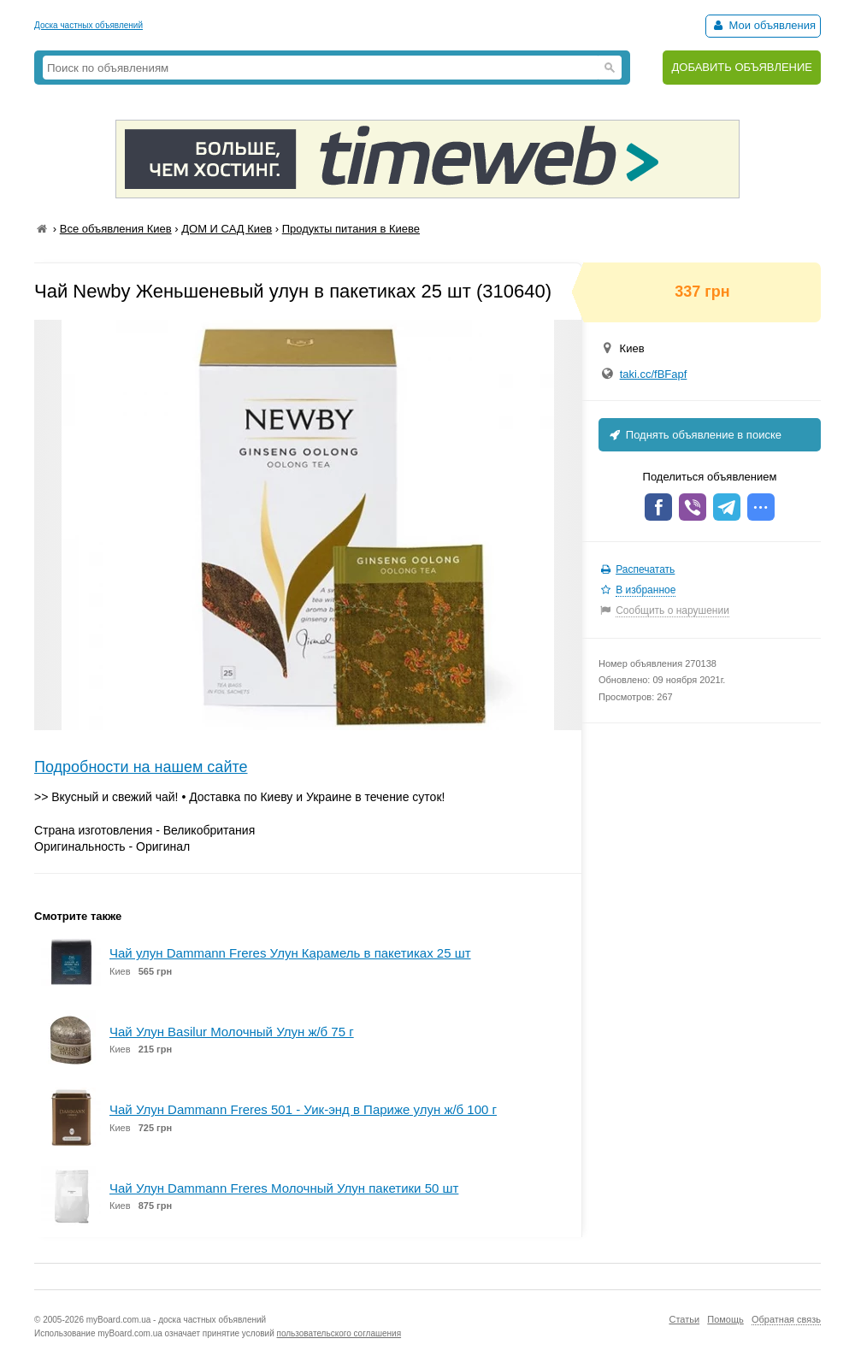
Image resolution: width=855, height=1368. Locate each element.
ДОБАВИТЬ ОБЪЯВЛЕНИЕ (741, 67)
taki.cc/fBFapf (653, 374)
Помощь (725, 1319)
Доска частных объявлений (88, 25)
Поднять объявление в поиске (694, 434)
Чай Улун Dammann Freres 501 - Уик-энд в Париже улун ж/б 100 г (303, 1109)
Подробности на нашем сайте (141, 766)
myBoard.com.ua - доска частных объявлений (176, 1319)
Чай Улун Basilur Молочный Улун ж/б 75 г (231, 1031)
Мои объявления (763, 25)
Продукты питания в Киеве (351, 228)
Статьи (684, 1319)
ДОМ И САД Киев (226, 228)
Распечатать (645, 569)
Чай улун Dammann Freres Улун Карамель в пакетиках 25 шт (290, 953)
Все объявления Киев (116, 228)
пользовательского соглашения (339, 1333)
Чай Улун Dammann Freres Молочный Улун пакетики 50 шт (283, 1188)
